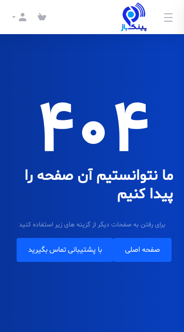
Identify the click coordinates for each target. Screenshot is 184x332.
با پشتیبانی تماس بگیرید (65, 250)
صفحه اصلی (142, 250)
